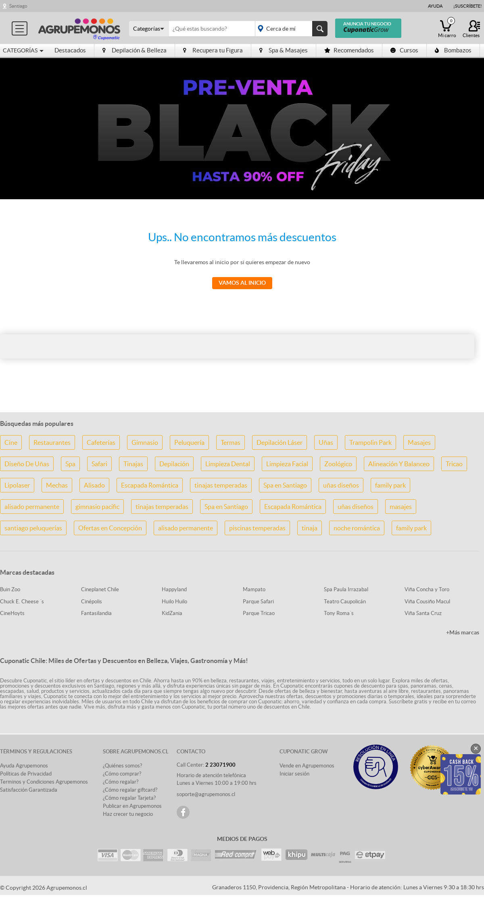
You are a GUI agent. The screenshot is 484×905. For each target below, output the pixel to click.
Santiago (18, 5)
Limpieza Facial (287, 463)
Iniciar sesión (294, 774)
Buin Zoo (10, 589)
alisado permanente (31, 506)
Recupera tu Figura (213, 50)
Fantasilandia (96, 613)
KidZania (172, 613)
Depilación (174, 463)
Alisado (94, 485)
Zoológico (338, 463)
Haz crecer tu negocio (128, 814)
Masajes (419, 442)
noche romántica (357, 528)
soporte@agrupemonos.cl (206, 794)
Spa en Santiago (285, 485)
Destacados (70, 50)
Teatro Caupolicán (345, 601)
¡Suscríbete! (467, 6)
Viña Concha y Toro (427, 589)
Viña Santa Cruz (423, 613)
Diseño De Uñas (26, 463)
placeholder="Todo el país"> (290, 28)
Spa (70, 463)
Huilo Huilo (174, 601)
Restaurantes (52, 442)
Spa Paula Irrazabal (346, 589)
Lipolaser (17, 485)
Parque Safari (258, 601)
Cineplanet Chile (100, 589)
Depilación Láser (279, 442)
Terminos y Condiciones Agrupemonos (44, 782)
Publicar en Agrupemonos (132, 806)
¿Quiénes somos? (122, 766)
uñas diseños (341, 485)
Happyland (174, 589)
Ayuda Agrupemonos (24, 766)
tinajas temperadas (220, 485)
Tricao (454, 463)
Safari (99, 463)
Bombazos (453, 50)
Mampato (254, 589)
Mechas (57, 485)
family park (390, 485)
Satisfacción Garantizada (28, 790)
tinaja (309, 528)
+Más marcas (462, 632)
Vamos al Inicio (242, 282)
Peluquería (189, 442)
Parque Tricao (259, 613)
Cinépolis (91, 601)
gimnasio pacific (97, 506)
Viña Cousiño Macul (427, 601)
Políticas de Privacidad (26, 774)
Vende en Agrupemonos (307, 766)
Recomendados (349, 50)
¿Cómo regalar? (120, 782)
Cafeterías (101, 442)
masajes (401, 506)
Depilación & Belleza (134, 50)
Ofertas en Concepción (110, 528)
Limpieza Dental (227, 463)
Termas (230, 442)
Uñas (326, 442)
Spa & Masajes (283, 50)
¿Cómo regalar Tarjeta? (129, 798)
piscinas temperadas (257, 528)
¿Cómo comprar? (122, 774)
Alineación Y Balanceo (399, 463)
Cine (10, 442)
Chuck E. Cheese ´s (22, 601)
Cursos (404, 50)
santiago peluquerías (33, 528)
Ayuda (435, 6)
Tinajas (133, 463)
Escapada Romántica (149, 485)
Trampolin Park (370, 442)
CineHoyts (12, 613)
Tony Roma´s (339, 613)
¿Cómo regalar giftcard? (130, 790)
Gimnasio (144, 442)
